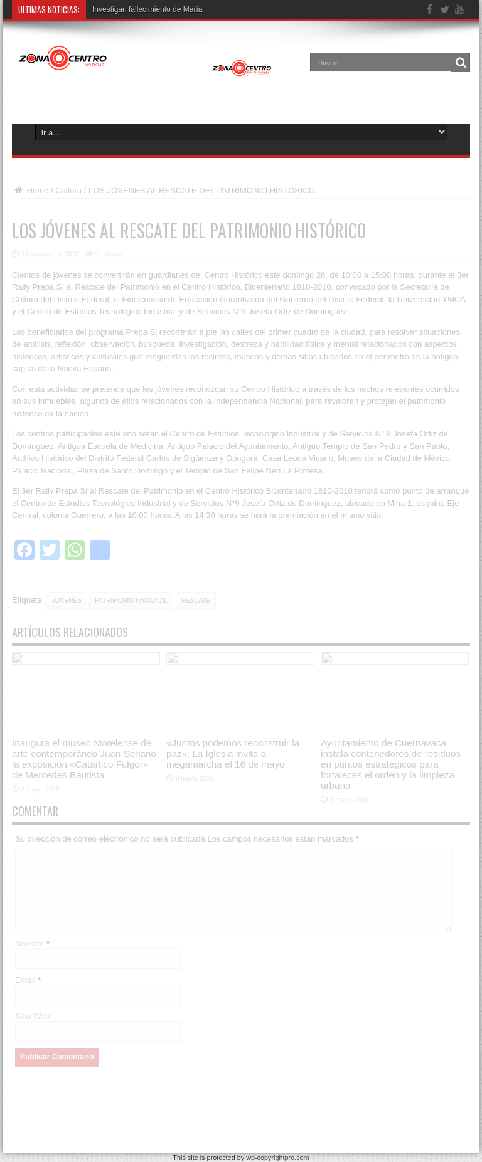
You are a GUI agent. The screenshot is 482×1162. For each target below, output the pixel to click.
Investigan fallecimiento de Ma (142, 9)
